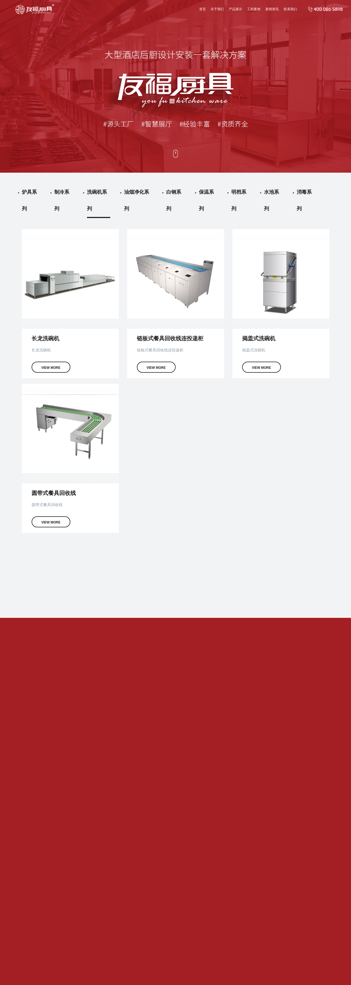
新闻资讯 (272, 9)
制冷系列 (61, 200)
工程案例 (253, 9)
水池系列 (271, 200)
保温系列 (206, 200)
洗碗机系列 (97, 200)
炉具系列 (29, 200)
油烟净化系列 (136, 200)
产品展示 (235, 9)
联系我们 (290, 9)
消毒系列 (304, 200)
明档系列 (238, 200)
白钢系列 (173, 200)
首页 (202, 9)
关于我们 (217, 9)
